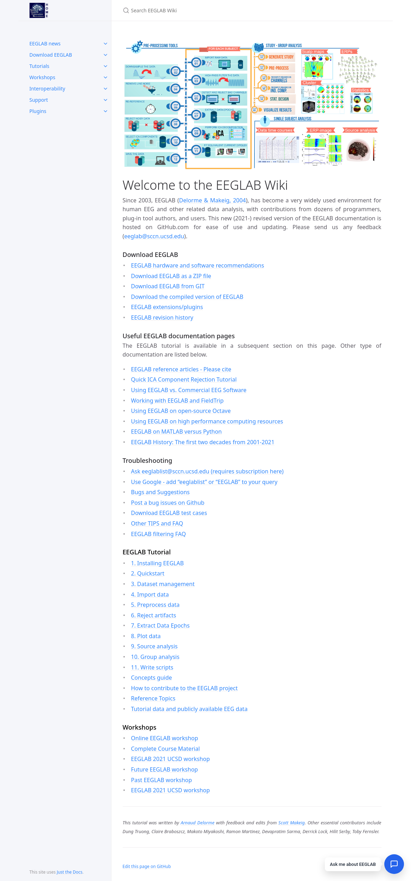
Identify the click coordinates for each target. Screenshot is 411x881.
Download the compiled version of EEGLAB (187, 297)
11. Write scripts (152, 667)
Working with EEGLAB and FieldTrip (177, 400)
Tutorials (40, 66)
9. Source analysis (154, 646)
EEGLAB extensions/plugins (167, 307)
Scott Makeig (291, 822)
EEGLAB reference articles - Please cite (181, 369)
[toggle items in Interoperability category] (105, 88)
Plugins (38, 111)
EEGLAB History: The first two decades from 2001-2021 (203, 442)
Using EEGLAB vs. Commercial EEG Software (189, 390)
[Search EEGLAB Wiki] (205, 10)
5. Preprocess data (155, 605)
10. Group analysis (155, 657)
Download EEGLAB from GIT (168, 286)
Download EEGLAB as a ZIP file (171, 276)
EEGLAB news (45, 43)
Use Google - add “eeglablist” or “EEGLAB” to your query (204, 482)
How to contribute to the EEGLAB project (184, 688)
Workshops (43, 77)
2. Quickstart (148, 573)
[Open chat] (394, 864)
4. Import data (150, 594)
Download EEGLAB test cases (169, 513)
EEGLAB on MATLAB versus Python (176, 431)
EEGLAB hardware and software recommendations (197, 265)
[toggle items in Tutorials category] (105, 66)
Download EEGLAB (51, 54)
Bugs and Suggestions (160, 492)
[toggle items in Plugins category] (105, 111)
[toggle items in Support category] (105, 100)
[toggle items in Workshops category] (105, 77)
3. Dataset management (163, 584)
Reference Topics (153, 698)
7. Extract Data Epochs (160, 625)
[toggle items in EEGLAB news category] (105, 43)
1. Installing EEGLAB (157, 563)
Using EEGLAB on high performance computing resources (207, 421)
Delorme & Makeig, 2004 (212, 200)
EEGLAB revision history (162, 317)
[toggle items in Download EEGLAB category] (105, 55)
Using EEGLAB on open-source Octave (181, 411)
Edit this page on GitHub (147, 866)
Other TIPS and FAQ (157, 523)
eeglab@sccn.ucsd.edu (154, 236)
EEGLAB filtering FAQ (158, 534)
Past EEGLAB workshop (161, 780)
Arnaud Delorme (197, 822)
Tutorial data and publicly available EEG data (189, 709)
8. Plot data (146, 636)
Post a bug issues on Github (168, 502)
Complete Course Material (165, 749)
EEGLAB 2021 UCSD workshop (170, 759)
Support (39, 99)
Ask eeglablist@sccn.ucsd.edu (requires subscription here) (207, 471)
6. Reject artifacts (153, 615)
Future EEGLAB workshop (164, 769)
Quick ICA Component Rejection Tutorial (184, 379)
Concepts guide (151, 677)
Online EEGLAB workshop (164, 738)
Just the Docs (69, 872)
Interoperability (47, 88)
